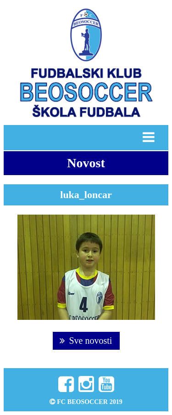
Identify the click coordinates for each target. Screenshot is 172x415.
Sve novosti (86, 340)
